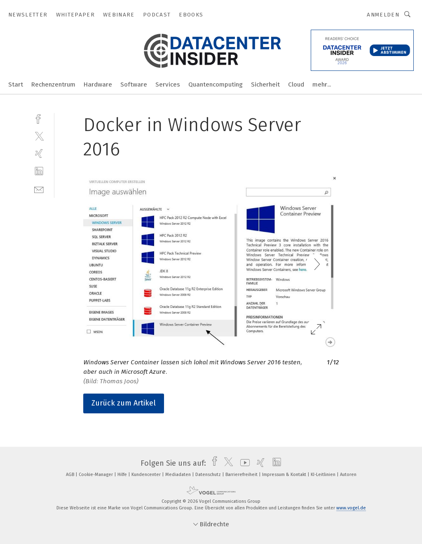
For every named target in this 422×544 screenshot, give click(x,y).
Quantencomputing (215, 84)
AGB (70, 474)
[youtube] (243, 463)
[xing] (39, 153)
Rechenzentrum (53, 84)
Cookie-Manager (96, 474)
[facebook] (39, 118)
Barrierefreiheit (242, 474)
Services (167, 84)
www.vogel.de (351, 508)
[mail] (39, 189)
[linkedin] (39, 171)
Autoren (348, 474)
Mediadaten (178, 474)
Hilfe (122, 474)
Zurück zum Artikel (123, 403)
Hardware (98, 84)
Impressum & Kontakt (284, 474)
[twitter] (39, 136)
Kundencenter (146, 474)
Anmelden (383, 14)
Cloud (296, 84)
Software (133, 84)
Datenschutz (208, 474)
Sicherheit (265, 84)
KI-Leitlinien (324, 474)
